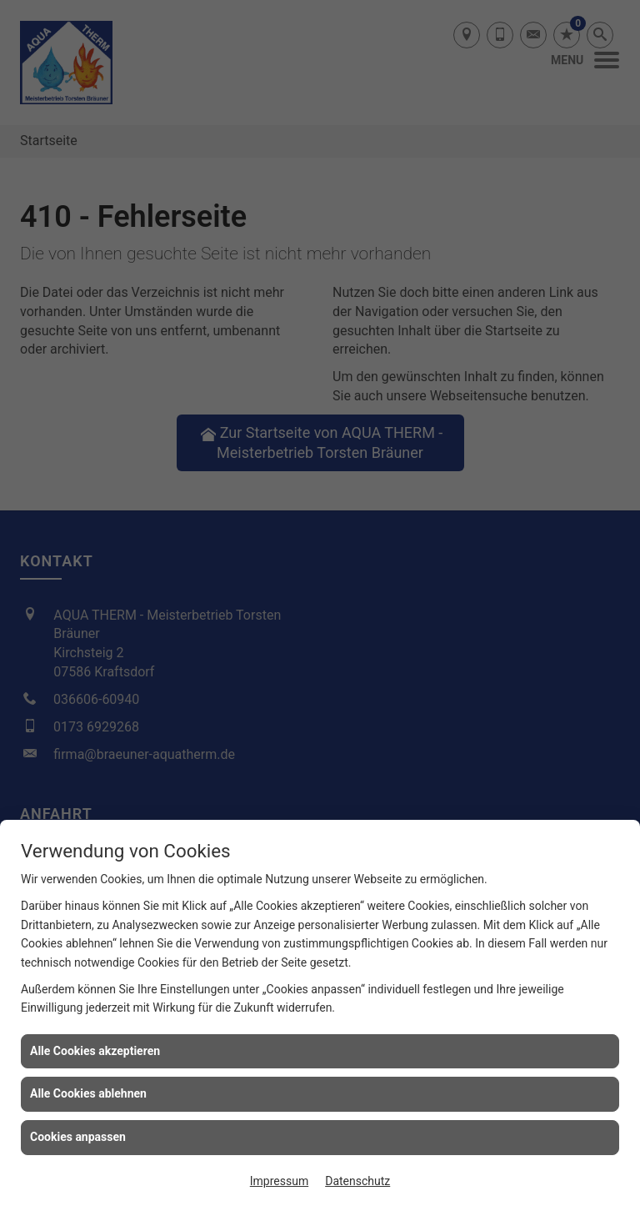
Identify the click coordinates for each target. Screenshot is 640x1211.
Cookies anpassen (78, 1136)
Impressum (279, 1181)
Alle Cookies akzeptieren (95, 1051)
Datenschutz (357, 1181)
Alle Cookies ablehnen (88, 1093)
